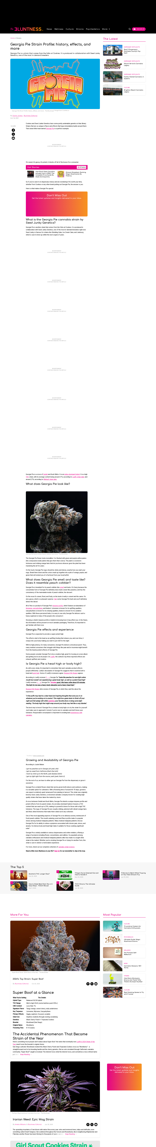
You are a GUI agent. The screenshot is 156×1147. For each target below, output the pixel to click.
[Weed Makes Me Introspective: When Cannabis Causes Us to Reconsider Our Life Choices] (112, 835)
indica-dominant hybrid (72, 356)
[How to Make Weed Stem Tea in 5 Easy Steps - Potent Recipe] (18, 768)
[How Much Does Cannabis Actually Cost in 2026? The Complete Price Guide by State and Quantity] (30, 174)
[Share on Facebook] (13, 130)
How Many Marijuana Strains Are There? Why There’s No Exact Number (133, 862)
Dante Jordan (18, 115)
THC (27, 359)
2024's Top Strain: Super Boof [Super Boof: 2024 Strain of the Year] (38, 861)
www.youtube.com (38, 638)
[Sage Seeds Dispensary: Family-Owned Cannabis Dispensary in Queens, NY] (112, 76)
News (49, 30)
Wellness (58, 30)
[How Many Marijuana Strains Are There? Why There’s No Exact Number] (112, 861)
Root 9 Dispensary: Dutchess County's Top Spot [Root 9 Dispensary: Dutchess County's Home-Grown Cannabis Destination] (132, 51)
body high (36, 555)
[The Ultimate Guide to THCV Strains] (65, 768)
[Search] (126, 29)
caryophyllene (37, 490)
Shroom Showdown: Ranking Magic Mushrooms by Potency (76, 174)
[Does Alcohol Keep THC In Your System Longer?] (18, 757)
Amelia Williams (20, 1007)
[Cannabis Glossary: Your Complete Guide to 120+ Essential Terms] (112, 848)
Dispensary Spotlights (132, 47)
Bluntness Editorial (30, 115)
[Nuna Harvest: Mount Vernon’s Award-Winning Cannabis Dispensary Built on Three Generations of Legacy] (112, 63)
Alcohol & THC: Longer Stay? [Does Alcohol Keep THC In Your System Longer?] (39, 756)
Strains (80, 30)
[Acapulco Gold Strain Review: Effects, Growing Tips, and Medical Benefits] (55, 1123)
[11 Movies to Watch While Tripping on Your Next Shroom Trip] (111, 757)
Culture (70, 30)
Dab (55, 481)
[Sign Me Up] (138, 29)
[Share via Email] (13, 138)
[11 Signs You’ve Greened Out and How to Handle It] (65, 757)
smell (62, 469)
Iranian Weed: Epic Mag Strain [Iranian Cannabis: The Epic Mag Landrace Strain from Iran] (39, 1001)
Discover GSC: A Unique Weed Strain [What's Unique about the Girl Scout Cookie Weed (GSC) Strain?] (44, 1081)
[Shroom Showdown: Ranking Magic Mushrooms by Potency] (61, 174)
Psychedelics (93, 30)
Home (12, 38)
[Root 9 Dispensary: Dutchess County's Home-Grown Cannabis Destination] (112, 50)
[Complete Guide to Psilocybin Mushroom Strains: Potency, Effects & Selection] (112, 821)
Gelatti (45, 356)
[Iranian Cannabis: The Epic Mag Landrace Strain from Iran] (55, 969)
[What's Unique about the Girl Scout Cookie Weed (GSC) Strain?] (55, 1048)
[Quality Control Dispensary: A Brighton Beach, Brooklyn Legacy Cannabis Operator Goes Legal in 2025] (112, 90)
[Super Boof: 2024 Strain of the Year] (55, 828)
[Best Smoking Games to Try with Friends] (112, 874)
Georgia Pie (50, 128)
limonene (29, 490)
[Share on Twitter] (13, 134)
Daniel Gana (19, 1086)
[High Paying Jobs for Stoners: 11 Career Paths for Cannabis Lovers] (112, 808)
